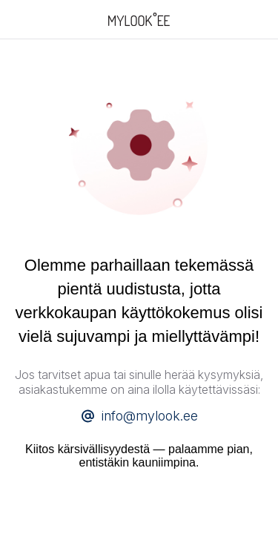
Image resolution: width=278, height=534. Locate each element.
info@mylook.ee (150, 415)
